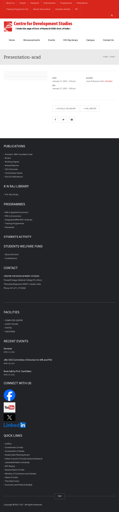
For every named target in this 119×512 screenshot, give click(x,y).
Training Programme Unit (17, 9)
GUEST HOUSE (11, 324)
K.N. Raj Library (71, 40)
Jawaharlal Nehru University (17, 462)
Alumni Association (42, 9)
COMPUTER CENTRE (14, 320)
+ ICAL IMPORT (89, 108)
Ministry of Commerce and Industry (20, 474)
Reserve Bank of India (14, 470)
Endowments (49, 3)
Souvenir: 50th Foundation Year (19, 154)
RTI (76, 9)
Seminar (8, 348)
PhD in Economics (13, 216)
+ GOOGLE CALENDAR (66, 108)
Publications (82, 3)
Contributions (11, 258)
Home (12, 40)
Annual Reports (12, 165)
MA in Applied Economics (16, 212)
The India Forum (12, 481)
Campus (90, 40)
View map (108, 81)
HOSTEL (8, 328)
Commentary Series (13, 173)
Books (8, 158)
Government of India (14, 447)
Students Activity (62, 9)
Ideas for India (11, 477)
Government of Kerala (14, 451)
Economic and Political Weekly (18, 485)
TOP (59, 496)
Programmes (66, 3)
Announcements (31, 40)
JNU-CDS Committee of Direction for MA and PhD (28, 360)
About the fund (11, 254)
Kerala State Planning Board (17, 455)
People (23, 3)
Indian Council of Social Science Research (23, 459)
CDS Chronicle (11, 169)
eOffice (8, 444)
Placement (9, 227)
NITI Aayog (10, 466)
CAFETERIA (10, 331)
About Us (10, 3)
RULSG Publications (14, 177)
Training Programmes (14, 223)
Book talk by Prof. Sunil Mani (17, 371)
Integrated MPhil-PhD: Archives (18, 220)
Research (35, 3)
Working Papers (12, 162)
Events (51, 40)
